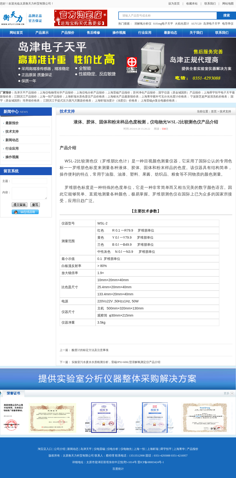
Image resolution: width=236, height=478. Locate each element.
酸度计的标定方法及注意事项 (90, 350)
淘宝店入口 (45, 449)
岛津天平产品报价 (25, 92)
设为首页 (174, 3)
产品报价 (192, 449)
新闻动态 (12, 140)
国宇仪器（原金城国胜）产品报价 (179, 92)
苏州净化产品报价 (144, 92)
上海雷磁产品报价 (119, 92)
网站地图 (228, 3)
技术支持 (12, 131)
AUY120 (196, 23)
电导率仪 (227, 23)
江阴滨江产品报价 (25, 96)
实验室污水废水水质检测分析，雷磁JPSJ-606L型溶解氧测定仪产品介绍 (116, 362)
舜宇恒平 (166, 449)
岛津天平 (86, 449)
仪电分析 (112, 449)
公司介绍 (59, 449)
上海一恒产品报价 (51, 96)
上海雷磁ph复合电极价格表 (158, 100)
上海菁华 (179, 449)
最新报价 (12, 123)
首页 (214, 111)
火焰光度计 (182, 23)
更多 (226, 393)
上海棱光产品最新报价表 (123, 96)
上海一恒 (139, 449)
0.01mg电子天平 (163, 23)
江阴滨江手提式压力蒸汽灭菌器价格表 (67, 100)
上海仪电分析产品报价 (90, 92)
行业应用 (12, 148)
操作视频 (12, 157)
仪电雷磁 (99, 449)
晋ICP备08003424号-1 (150, 462)
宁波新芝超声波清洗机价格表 (208, 96)
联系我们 (210, 3)
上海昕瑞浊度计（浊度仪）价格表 (116, 100)
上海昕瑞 (152, 449)
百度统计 (118, 468)
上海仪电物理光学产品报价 (57, 92)
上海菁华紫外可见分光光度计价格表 (164, 96)
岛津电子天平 (211, 23)
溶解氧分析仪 (142, 23)
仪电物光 (126, 449)
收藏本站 (192, 3)
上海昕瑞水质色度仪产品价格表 (85, 96)
